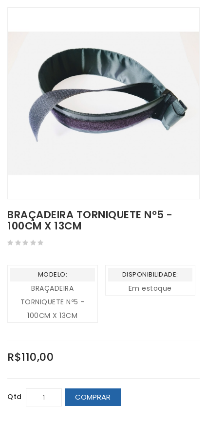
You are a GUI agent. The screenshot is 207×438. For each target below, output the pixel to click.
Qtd (14, 396)
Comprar (93, 397)
